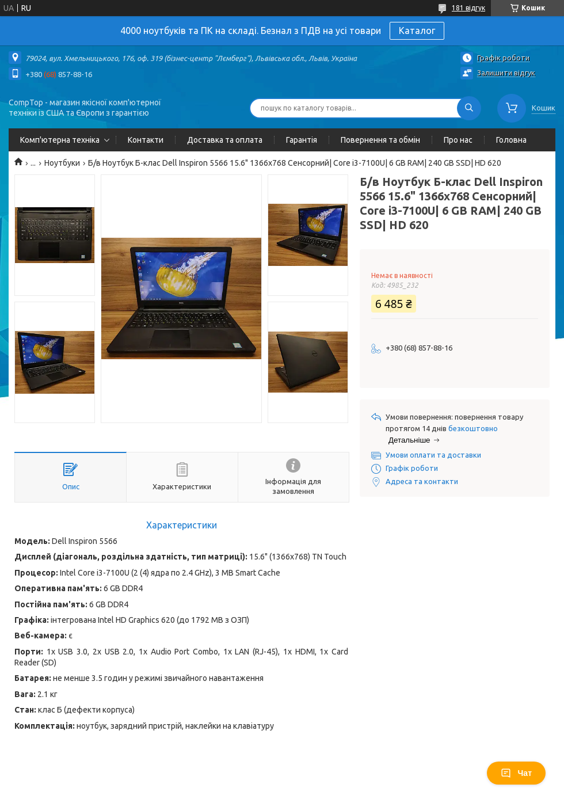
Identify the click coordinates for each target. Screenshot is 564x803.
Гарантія (301, 140)
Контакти (145, 140)
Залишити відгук (506, 72)
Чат (516, 773)
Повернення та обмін (380, 140)
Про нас (458, 140)
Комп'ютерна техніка (60, 140)
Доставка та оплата (224, 140)
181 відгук (468, 8)
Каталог (417, 30)
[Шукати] (469, 108)
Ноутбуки (62, 163)
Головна (511, 140)
